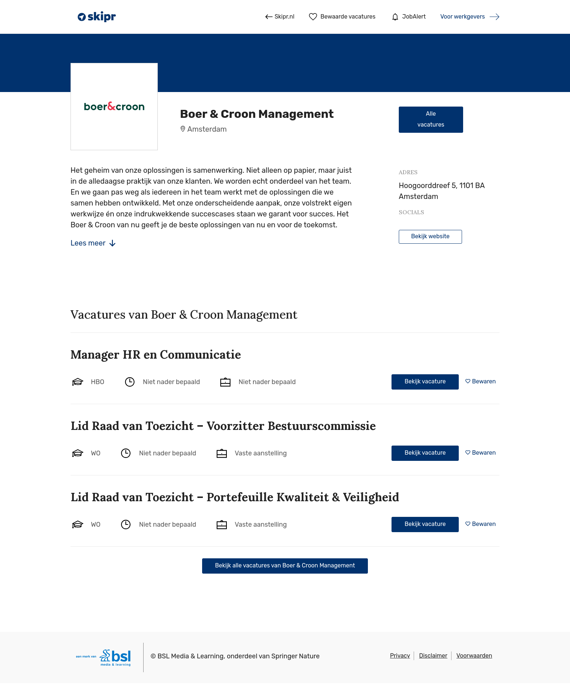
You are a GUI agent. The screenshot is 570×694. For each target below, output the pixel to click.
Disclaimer (433, 655)
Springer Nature (296, 656)
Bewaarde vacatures (342, 16)
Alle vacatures (430, 119)
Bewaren (484, 381)
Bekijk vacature (425, 381)
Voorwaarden (474, 655)
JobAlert (408, 16)
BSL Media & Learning (190, 656)
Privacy (400, 655)
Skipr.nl (279, 16)
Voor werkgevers (462, 16)
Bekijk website (430, 236)
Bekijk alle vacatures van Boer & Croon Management (285, 565)
